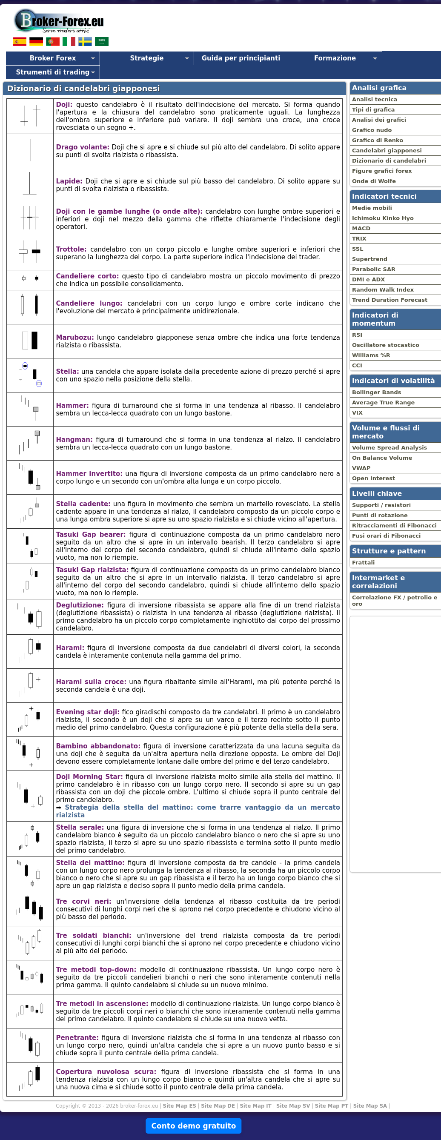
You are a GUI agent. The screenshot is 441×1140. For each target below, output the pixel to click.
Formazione (335, 58)
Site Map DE (218, 1106)
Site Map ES (179, 1106)
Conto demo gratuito (193, 1126)
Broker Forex (53, 58)
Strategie (147, 58)
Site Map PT (332, 1106)
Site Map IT (255, 1106)
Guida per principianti (241, 58)
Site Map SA (370, 1106)
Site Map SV (293, 1106)
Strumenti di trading (52, 72)
